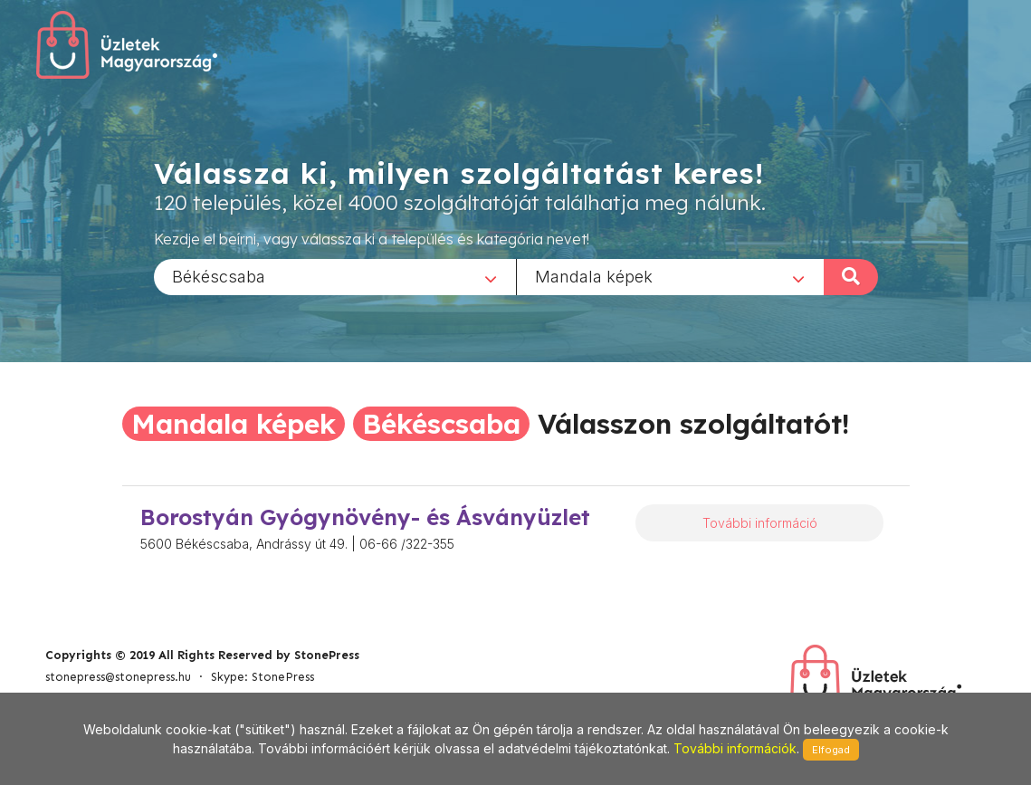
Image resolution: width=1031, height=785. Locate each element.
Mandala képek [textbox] (594, 275)
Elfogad (831, 749)
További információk (735, 748)
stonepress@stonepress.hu (118, 677)
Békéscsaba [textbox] (218, 275)
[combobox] (335, 276)
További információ (759, 523)
